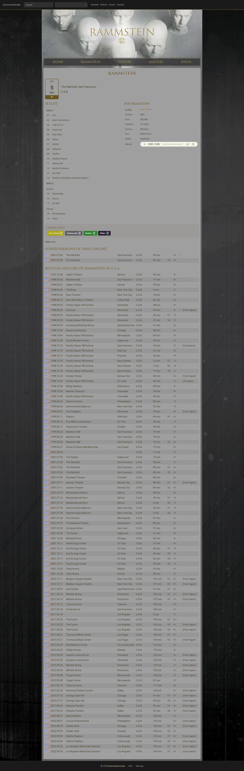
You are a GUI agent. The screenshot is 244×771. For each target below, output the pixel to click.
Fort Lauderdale (125, 645)
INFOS (186, 62)
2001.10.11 (57, 543)
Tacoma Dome (74, 604)
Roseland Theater (75, 477)
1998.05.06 (57, 289)
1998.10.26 (57, 386)
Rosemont (123, 594)
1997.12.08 (57, 274)
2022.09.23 (57, 746)
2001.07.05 (57, 255)
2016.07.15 (57, 695)
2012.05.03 (57, 655)
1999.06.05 (57, 411)
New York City (124, 289)
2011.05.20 (57, 619)
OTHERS (124, 62)
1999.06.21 (57, 447)
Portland (122, 477)
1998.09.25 (57, 325)
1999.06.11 (57, 416)
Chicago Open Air (75, 695)
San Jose (122, 528)
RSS (130, 766)
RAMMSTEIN (91, 62)
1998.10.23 (57, 381)
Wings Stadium (74, 386)
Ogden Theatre (74, 274)
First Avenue (72, 518)
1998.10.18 (57, 360)
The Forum (72, 533)
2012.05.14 (57, 685)
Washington (123, 523)
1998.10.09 (57, 340)
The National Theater (77, 523)
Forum (112, 4)
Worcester (122, 310)
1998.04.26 (57, 279)
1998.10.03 (57, 330)
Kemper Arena (74, 376)
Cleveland (122, 655)
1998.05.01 (57, 284)
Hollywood (122, 457)
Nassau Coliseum (75, 391)
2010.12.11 (57, 579)
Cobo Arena (72, 574)
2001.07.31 (57, 523)
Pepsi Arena (72, 568)
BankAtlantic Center (77, 645)
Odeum (70, 416)
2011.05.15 (57, 604)
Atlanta (121, 650)
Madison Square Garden (79, 579)
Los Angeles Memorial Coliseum (83, 746)
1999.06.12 (57, 421)
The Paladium (73, 411)
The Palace (72, 457)
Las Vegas (122, 447)
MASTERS (156, 62)
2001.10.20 (57, 568)
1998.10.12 (57, 355)
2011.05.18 (57, 609)
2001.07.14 (57, 492)
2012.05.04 (57, 665)
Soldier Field (72, 726)
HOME (58, 62)
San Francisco (124, 255)
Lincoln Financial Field (77, 721)
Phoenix (121, 355)
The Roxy (71, 289)
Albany (121, 568)
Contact (120, 4)
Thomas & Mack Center (78, 634)
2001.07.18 (57, 508)
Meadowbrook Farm (77, 492)
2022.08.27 (57, 716)
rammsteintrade (12, 4)
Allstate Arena (74, 538)
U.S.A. (139, 255)
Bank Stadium (73, 716)
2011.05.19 (57, 614)
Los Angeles (123, 614)
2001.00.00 (57, 452)
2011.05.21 (57, 634)
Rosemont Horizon (76, 330)
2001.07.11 (57, 482)
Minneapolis (123, 335)
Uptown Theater (75, 482)
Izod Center (72, 589)
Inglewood (122, 340)
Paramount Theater (76, 426)
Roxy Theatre (73, 295)
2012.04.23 (57, 650)
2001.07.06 (57, 477)
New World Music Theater (79, 300)
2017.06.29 (57, 705)
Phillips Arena (73, 650)
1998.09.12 (57, 300)
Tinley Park (123, 300)
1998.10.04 (57, 335)
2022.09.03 (57, 726)
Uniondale (122, 391)
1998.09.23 (57, 310)
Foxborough (123, 736)
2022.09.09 (57, 736)
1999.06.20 (57, 431)
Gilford (121, 492)
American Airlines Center (79, 690)
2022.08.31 (57, 721)
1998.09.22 (57, 305)
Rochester (122, 305)
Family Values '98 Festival (79, 305)
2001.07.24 (57, 518)
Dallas (120, 690)
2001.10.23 (57, 574)
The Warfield (73, 255)
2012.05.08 (57, 675)
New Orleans (124, 360)
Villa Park (122, 416)
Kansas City (123, 376)
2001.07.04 (57, 457)
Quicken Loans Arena (77, 655)
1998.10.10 (57, 345)
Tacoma (121, 604)
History (103, 4)
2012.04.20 (57, 645)
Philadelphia (123, 401)
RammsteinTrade (116, 766)
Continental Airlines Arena (80, 325)
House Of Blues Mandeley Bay (82, 447)
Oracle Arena (73, 609)
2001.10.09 (57, 538)
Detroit (121, 574)
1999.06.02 (57, 401)
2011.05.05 (57, 589)
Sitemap (139, 766)
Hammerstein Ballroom (78, 406)
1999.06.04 (57, 406)
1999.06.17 (57, 426)
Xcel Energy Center (76, 543)
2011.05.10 (57, 594)
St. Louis (121, 381)
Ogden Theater (74, 284)
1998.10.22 (57, 376)
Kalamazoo (123, 386)
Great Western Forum (77, 340)
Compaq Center (74, 528)
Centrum (71, 310)
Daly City (122, 350)
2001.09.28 (57, 528)
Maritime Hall (73, 279)
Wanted (94, 4)
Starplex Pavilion (75, 705)
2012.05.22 (57, 690)
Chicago (121, 330)
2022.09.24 (57, 751)
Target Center (73, 675)
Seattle (121, 426)
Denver (121, 274)
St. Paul (121, 421)
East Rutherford (126, 325)
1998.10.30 (57, 391)
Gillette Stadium (74, 736)
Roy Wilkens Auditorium (78, 421)
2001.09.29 (57, 533)
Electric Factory (74, 401)
